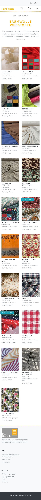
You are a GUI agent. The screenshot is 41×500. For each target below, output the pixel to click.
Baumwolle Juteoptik (6, 184)
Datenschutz (6, 459)
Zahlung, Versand (8, 474)
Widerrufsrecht (7, 457)
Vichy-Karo (27, 335)
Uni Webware (27, 72)
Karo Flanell (27, 298)
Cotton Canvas (8, 109)
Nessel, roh (6, 72)
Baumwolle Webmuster (27, 373)
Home (14, 15)
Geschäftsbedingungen (10, 454)
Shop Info (33, 3)
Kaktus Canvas (7, 413)
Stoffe (19, 15)
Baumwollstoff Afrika (29, 260)
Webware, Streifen (9, 373)
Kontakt (4, 482)
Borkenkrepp (28, 109)
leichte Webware (29, 222)
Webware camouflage (27, 184)
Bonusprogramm (7, 476)
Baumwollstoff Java (8, 260)
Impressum (5, 462)
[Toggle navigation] (37, 8)
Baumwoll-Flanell (9, 146)
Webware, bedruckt (10, 222)
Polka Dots (6, 335)
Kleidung (26, 15)
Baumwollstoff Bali (10, 298)
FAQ (3, 479)
